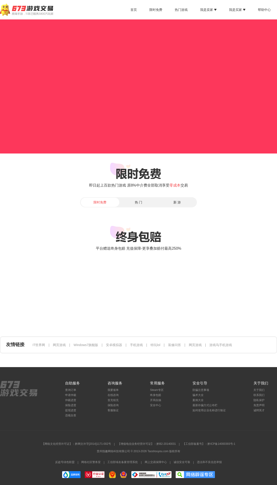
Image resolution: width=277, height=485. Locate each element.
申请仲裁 (70, 395)
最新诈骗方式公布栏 (205, 405)
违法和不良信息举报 (209, 462)
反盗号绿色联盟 (65, 462)
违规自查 (70, 415)
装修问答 (174, 345)
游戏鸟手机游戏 (220, 345)
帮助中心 (264, 10)
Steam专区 (157, 390)
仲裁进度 (70, 400)
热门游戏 (181, 10)
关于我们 (259, 390)
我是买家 (237, 10)
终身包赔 (155, 395)
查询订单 (70, 390)
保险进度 (70, 405)
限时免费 (155, 10)
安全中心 (155, 405)
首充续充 (113, 400)
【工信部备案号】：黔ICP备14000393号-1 (209, 443)
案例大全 (198, 400)
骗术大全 (198, 395)
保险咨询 (113, 405)
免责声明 (259, 405)
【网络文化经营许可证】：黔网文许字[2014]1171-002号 (76, 443)
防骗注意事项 (201, 390)
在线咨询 (113, 395)
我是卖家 (208, 10)
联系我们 (259, 395)
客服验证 (113, 410)
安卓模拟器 (114, 345)
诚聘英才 (259, 410)
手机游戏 (136, 345)
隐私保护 (259, 400)
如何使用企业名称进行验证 (209, 410)
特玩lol (155, 345)
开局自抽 (155, 400)
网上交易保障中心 (156, 462)
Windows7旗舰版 (86, 345)
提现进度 (70, 410)
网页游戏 (59, 345)
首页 (133, 10)
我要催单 (113, 390)
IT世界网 (39, 345)
